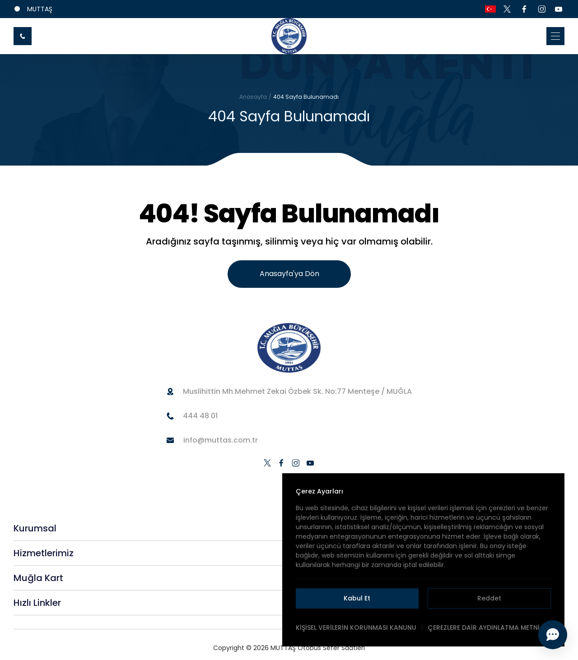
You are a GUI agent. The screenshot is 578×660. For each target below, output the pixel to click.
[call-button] (23, 36)
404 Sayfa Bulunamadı (306, 97)
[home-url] (289, 348)
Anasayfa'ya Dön (289, 273)
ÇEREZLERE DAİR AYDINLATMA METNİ (484, 627)
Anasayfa (253, 97)
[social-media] (507, 9)
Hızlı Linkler (37, 602)
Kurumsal (35, 528)
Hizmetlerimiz (44, 553)
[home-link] (289, 36)
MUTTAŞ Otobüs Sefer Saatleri (317, 648)
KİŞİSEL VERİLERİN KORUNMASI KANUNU (356, 627)
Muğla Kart (38, 577)
